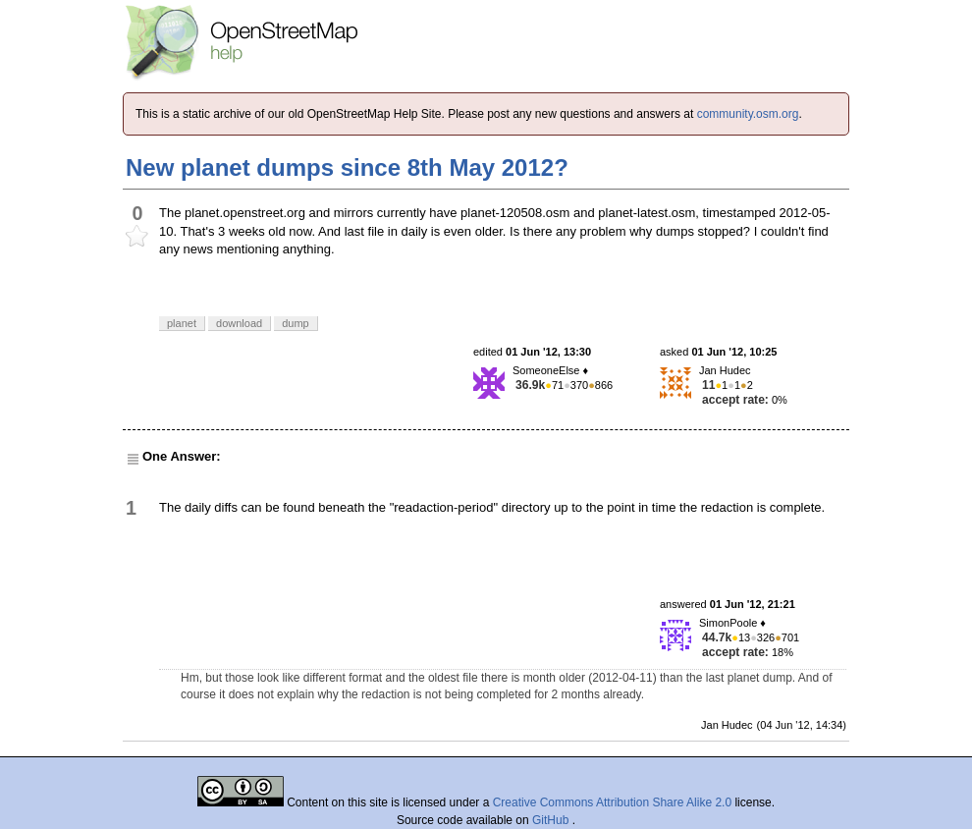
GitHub (552, 820)
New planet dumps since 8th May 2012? (347, 167)
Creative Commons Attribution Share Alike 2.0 (612, 802)
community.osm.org (748, 114)
